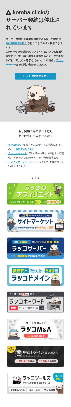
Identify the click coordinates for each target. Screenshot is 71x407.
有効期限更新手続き (16, 43)
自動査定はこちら (25, 149)
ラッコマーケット (17, 153)
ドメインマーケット (18, 162)
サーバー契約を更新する (35, 76)
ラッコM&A (14, 144)
